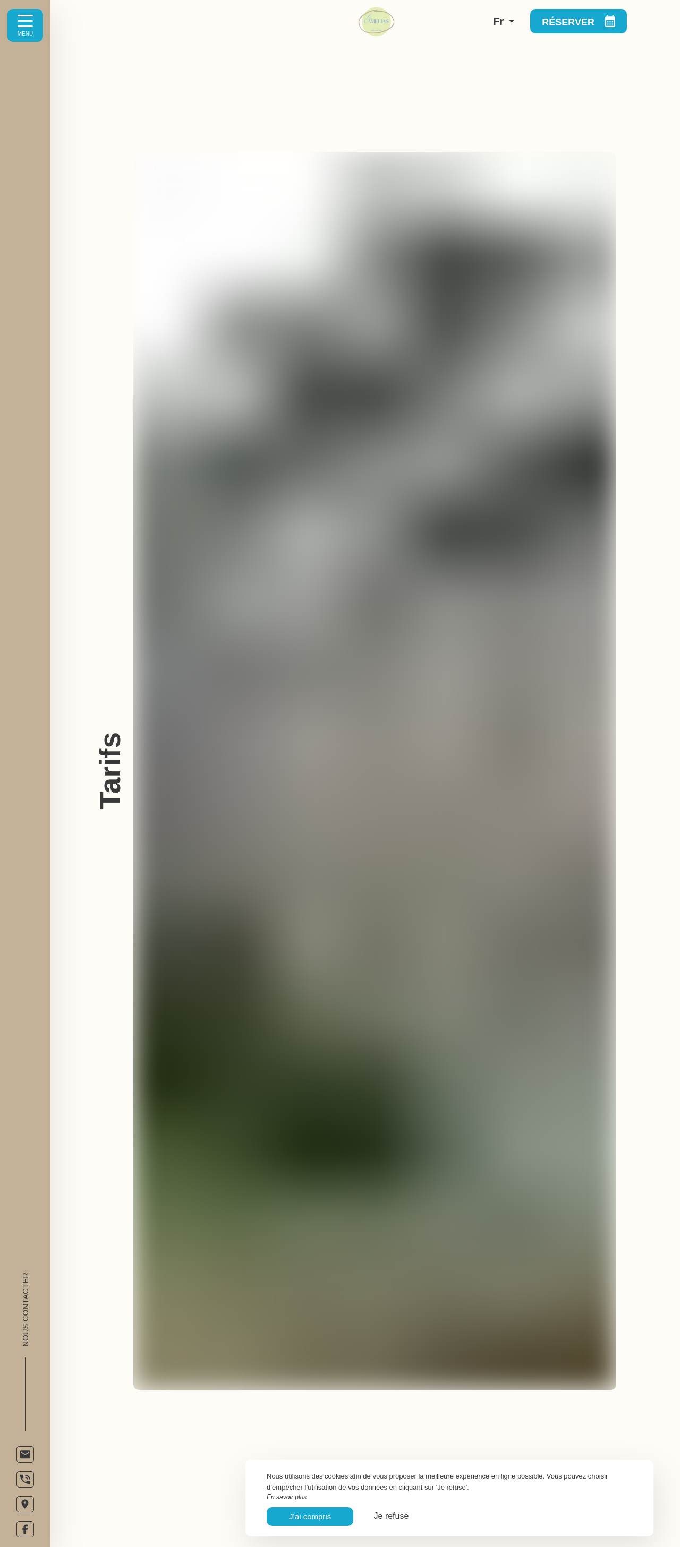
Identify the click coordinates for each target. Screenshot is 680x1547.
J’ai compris (310, 1516)
